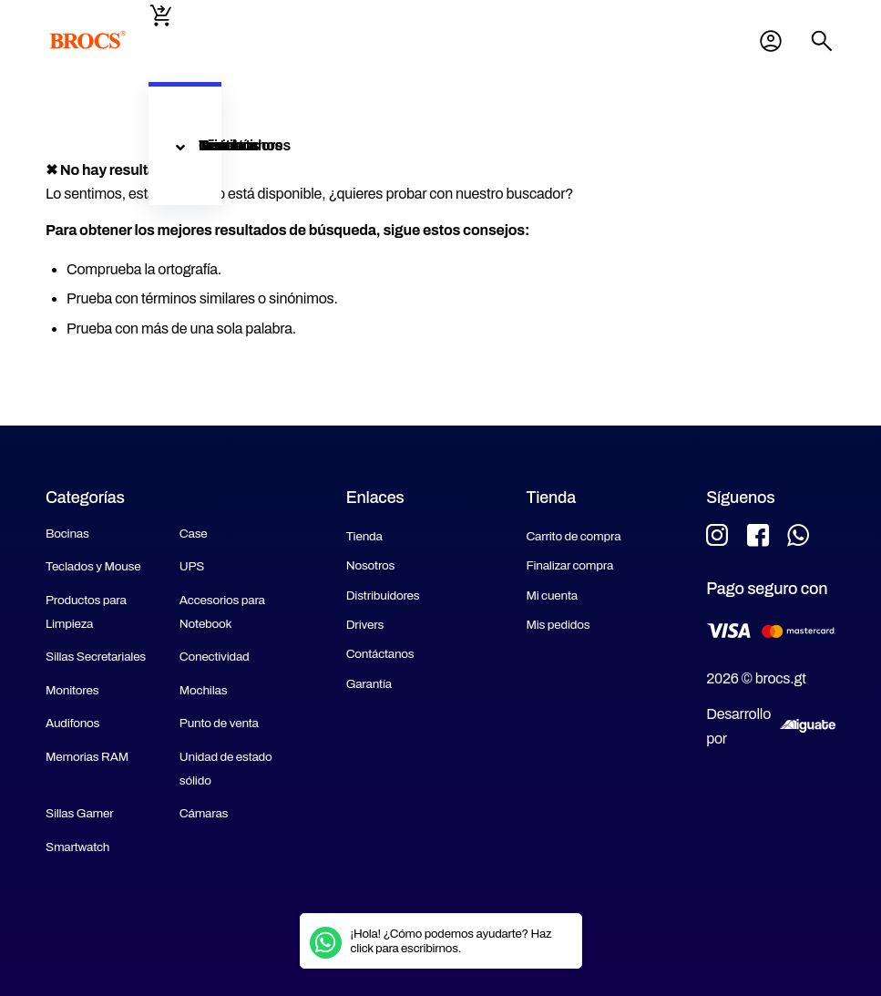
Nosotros (370, 565)
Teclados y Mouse (93, 566)
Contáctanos (380, 654)
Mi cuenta (771, 41)
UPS (191, 566)
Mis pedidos (557, 624)
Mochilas (203, 690)
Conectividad (214, 656)
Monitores (72, 690)
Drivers (365, 624)
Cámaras (203, 813)
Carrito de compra (573, 536)
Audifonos (72, 723)
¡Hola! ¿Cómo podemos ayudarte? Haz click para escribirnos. (451, 941)
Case (193, 533)
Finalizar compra (569, 565)
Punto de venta (219, 723)
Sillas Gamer (80, 813)
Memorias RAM (87, 757)
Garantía (369, 684)
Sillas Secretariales (96, 656)
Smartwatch (77, 847)
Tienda (364, 536)
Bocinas (67, 533)
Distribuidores (383, 595)
